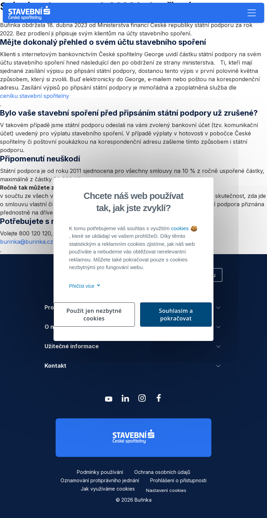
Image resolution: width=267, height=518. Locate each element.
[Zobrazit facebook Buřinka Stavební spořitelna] (158, 400)
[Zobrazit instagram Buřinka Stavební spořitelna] (142, 400)
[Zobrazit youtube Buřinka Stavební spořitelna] (108, 400)
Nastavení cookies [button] (166, 490)
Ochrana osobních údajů (162, 472)
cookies (184, 228)
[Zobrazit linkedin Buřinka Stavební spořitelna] (125, 400)
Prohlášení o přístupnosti (178, 480)
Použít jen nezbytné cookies (94, 314)
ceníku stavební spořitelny (34, 95)
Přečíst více (83, 286)
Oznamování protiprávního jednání (99, 480)
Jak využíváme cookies (108, 489)
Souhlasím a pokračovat (176, 314)
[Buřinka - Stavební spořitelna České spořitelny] (30, 13)
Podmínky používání (100, 472)
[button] (252, 13)
